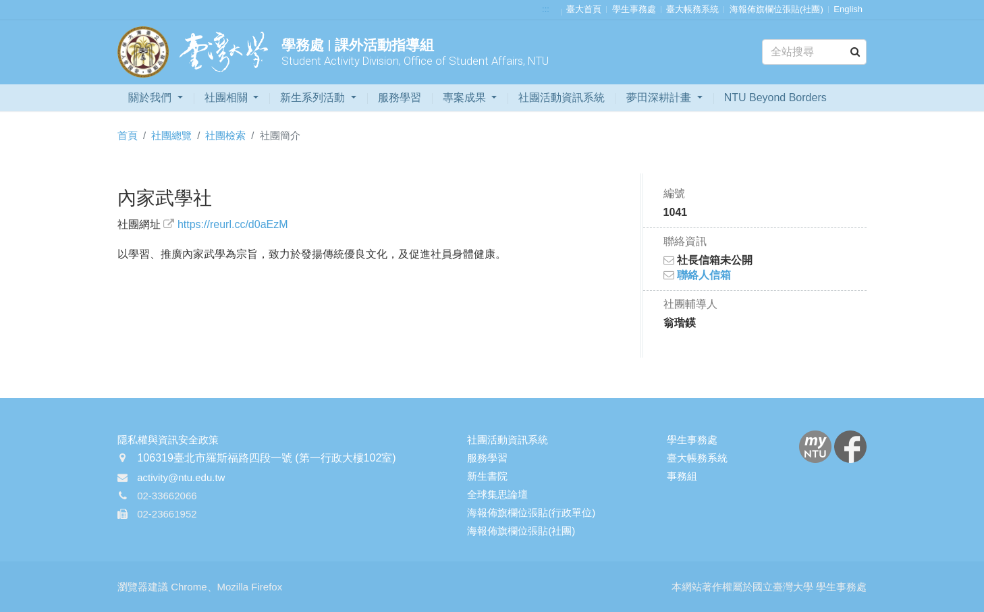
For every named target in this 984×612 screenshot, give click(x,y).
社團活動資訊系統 (561, 97)
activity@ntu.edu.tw (181, 477)
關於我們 (151, 97)
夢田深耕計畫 (660, 97)
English (848, 9)
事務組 (682, 476)
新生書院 (487, 476)
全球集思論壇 (497, 494)
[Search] (814, 52)
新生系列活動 (314, 97)
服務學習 (399, 97)
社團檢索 (225, 135)
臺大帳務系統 (692, 9)
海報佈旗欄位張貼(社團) (776, 9)
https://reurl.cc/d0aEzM (232, 224)
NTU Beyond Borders (775, 97)
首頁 (127, 135)
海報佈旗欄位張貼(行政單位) (531, 512)
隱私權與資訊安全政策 (168, 439)
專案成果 (466, 97)
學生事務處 (634, 9)
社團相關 (227, 97)
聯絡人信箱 (697, 275)
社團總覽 (171, 135)
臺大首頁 (583, 9)
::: (545, 9)
